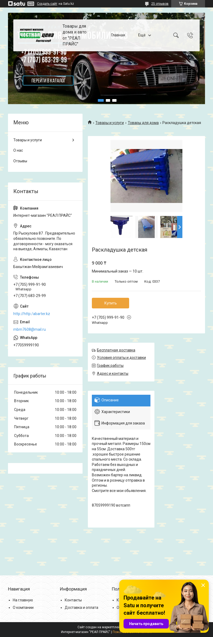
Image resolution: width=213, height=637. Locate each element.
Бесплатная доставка (116, 350)
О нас (18, 150)
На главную (23, 600)
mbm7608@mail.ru (29, 329)
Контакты (73, 600)
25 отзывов (160, 4)
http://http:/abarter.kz (31, 314)
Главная (118, 35)
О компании (23, 607)
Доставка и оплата (81, 607)
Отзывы (20, 161)
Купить (110, 303)
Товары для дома (143, 123)
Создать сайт (47, 4)
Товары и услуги (109, 123)
